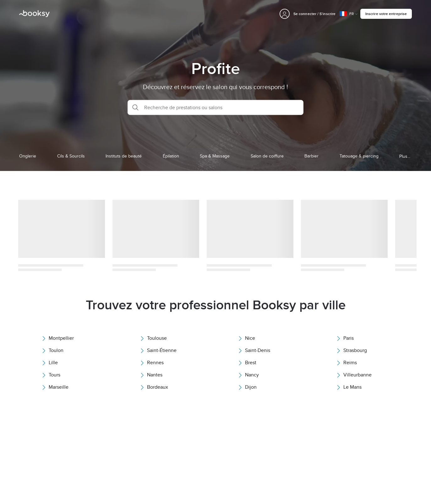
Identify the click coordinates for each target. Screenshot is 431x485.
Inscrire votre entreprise (386, 13)
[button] (215, 107)
